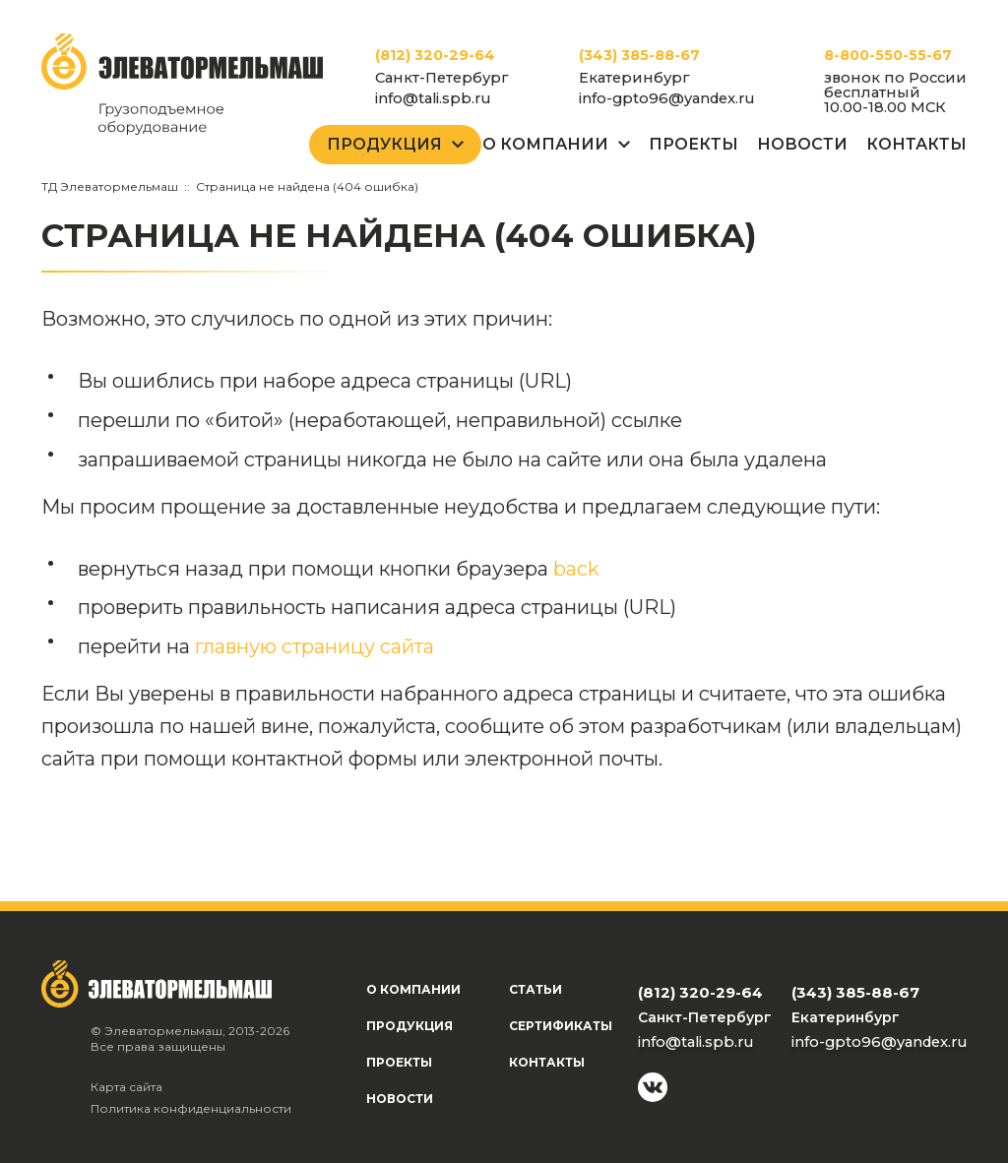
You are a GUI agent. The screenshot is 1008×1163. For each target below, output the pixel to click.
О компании (413, 989)
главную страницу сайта (314, 646)
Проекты (693, 144)
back (576, 569)
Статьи (535, 989)
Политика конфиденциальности (191, 1108)
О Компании (545, 144)
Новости (802, 144)
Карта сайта (126, 1086)
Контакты (916, 144)
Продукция (384, 144)
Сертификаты (560, 1025)
